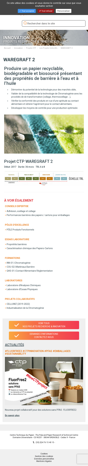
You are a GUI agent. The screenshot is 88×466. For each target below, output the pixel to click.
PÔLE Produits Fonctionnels (20, 229)
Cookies (44, 454)
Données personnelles (44, 459)
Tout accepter (26, 11)
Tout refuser (45, 11)
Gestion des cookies (44, 456)
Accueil (7, 48)
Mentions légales (44, 461)
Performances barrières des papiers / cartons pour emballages (38, 215)
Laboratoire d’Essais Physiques (22, 289)
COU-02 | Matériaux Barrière (21, 267)
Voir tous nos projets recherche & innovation (44, 325)
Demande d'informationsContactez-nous (44, 335)
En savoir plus (12, 415)
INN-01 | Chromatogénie (18, 263)
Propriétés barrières (17, 244)
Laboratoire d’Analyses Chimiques (24, 285)
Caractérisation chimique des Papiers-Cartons (30, 248)
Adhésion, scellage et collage (21, 211)
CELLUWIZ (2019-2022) (18, 304)
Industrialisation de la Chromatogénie (25, 308)
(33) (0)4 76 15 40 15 (45, 442)
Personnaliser (63, 11)
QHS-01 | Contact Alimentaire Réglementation (30, 271)
